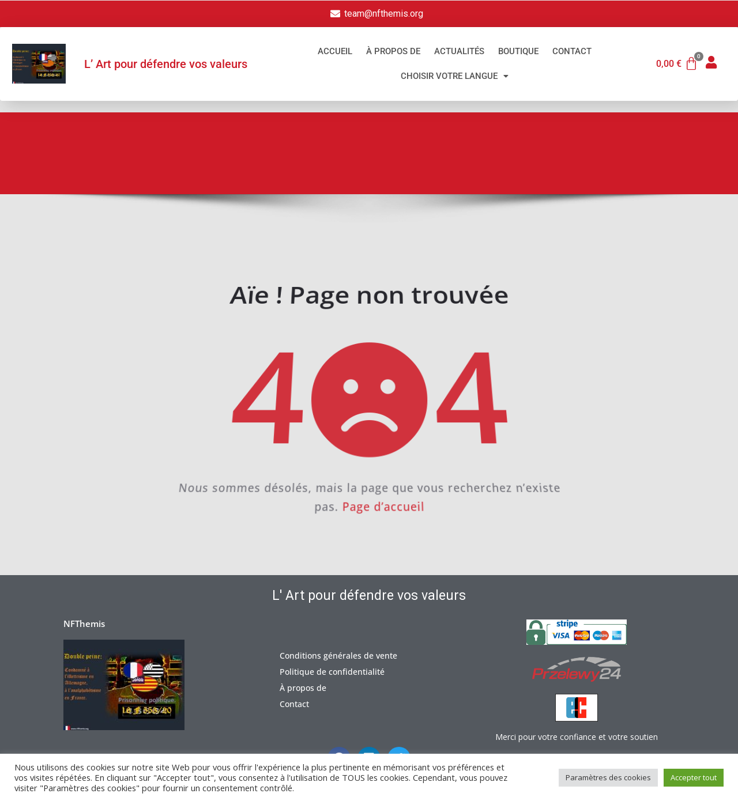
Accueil (335, 51)
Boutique (518, 51)
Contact (572, 51)
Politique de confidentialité (332, 671)
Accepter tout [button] (694, 777)
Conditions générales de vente (338, 655)
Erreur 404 (664, 157)
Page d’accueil (386, 511)
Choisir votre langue (455, 76)
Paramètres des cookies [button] (608, 777)
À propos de (393, 51)
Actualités (459, 51)
